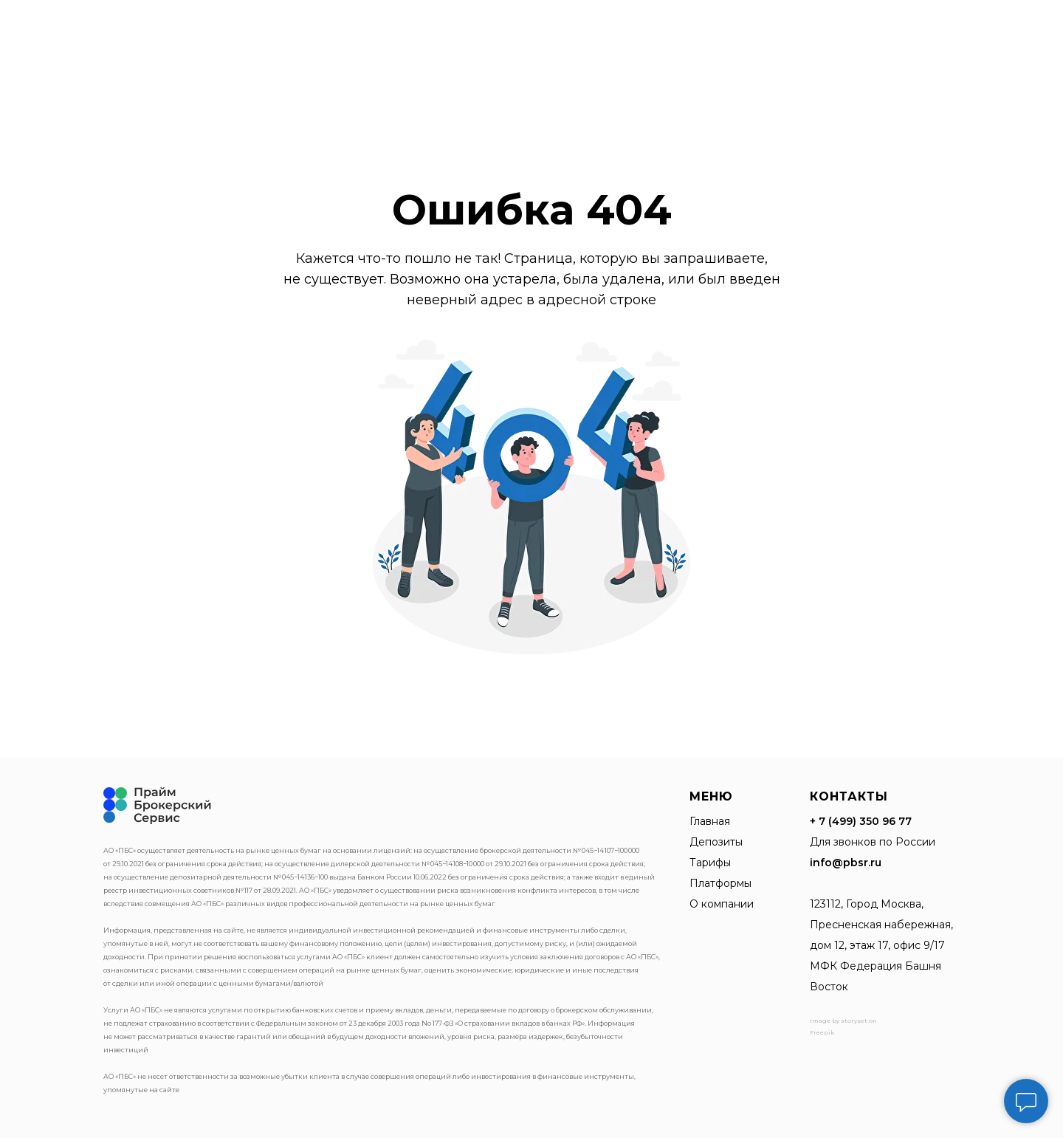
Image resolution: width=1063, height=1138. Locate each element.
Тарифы (710, 862)
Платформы (720, 883)
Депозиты (716, 842)
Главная (709, 821)
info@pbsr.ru (845, 862)
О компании (721, 904)
